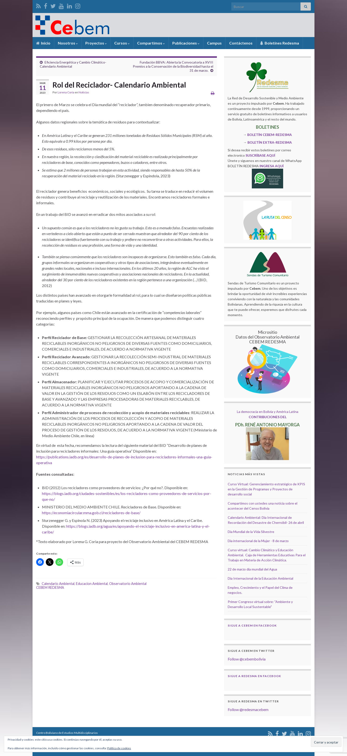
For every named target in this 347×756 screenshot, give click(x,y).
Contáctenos (241, 43)
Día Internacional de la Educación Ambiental (260, 578)
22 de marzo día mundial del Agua (252, 569)
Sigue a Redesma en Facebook (254, 676)
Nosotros (68, 43)
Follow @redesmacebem (248, 709)
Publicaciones (186, 43)
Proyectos (96, 43)
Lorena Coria (66, 92)
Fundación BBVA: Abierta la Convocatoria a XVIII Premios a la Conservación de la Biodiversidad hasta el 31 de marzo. (173, 66)
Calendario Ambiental (58, 584)
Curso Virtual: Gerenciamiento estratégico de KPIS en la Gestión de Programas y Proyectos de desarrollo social (266, 489)
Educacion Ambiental (92, 584)
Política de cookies (119, 748)
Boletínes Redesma (279, 43)
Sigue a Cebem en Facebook (252, 625)
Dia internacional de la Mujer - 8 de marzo (258, 541)
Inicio (43, 43)
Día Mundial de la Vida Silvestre (251, 532)
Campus (214, 43)
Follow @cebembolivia (247, 659)
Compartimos (151, 43)
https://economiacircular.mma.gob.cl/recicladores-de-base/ (91, 512)
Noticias (84, 92)
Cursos (122, 43)
